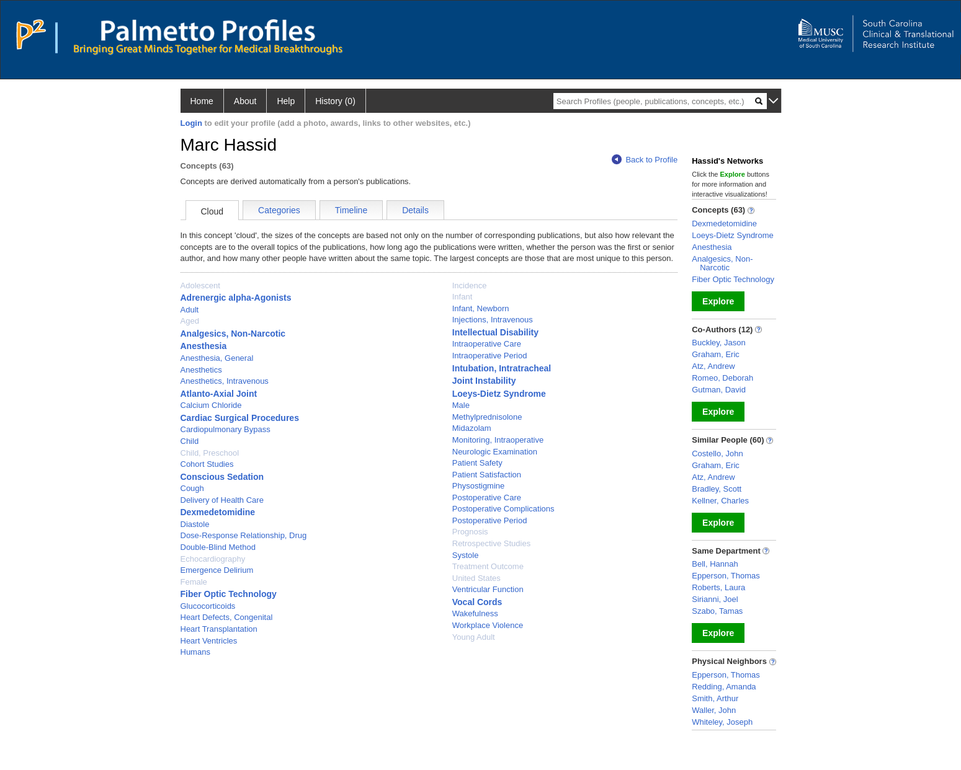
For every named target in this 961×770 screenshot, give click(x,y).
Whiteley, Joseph (722, 722)
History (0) (335, 101)
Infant (462, 296)
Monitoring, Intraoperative (497, 440)
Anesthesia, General (217, 358)
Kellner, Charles (720, 500)
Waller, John (714, 710)
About (245, 101)
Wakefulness (475, 613)
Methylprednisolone (487, 417)
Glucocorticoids (208, 606)
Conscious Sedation (222, 477)
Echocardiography (213, 559)
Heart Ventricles (209, 640)
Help (286, 101)
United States (476, 578)
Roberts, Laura (718, 587)
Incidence (469, 285)
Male (461, 405)
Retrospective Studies (491, 543)
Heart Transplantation (219, 629)
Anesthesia (204, 346)
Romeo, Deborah (722, 378)
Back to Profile (644, 159)
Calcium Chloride (211, 405)
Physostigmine (478, 485)
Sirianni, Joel (715, 599)
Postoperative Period (489, 520)
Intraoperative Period (489, 355)
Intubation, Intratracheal (501, 368)
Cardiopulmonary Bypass (225, 429)
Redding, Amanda (724, 686)
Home (201, 101)
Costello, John (717, 453)
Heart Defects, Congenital (227, 617)
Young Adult (473, 637)
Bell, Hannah (715, 564)
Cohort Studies (207, 464)
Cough (192, 488)
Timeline (351, 210)
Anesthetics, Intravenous (225, 381)
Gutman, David (719, 389)
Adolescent (200, 285)
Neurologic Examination (494, 451)
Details (415, 210)
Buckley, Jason (718, 342)
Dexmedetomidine (218, 512)
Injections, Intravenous (492, 319)
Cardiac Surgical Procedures (240, 418)
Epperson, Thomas (726, 575)
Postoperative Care (486, 497)
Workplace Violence (487, 625)
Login (191, 123)
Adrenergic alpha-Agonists (236, 298)
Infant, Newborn (480, 308)
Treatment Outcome (488, 566)
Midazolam (471, 428)
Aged (190, 320)
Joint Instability (484, 381)
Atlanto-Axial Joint (219, 394)
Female (194, 581)
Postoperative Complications (503, 508)
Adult (190, 309)
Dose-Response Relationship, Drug (244, 535)
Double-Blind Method (218, 547)
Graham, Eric (716, 354)
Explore (718, 301)
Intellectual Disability (495, 332)
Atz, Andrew (713, 366)
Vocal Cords (477, 602)
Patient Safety (477, 462)
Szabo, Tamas (717, 611)
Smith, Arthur (715, 698)
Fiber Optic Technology (229, 594)
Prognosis (470, 531)
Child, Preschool (210, 453)
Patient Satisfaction (486, 474)
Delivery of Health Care (222, 500)
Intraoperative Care (486, 343)
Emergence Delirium (217, 570)
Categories (279, 210)
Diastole (195, 524)
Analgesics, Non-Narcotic (233, 334)
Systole (465, 555)
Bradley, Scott (716, 488)
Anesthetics (201, 369)
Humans (195, 652)
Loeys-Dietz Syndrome (499, 394)
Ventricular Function (488, 589)
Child (190, 441)
